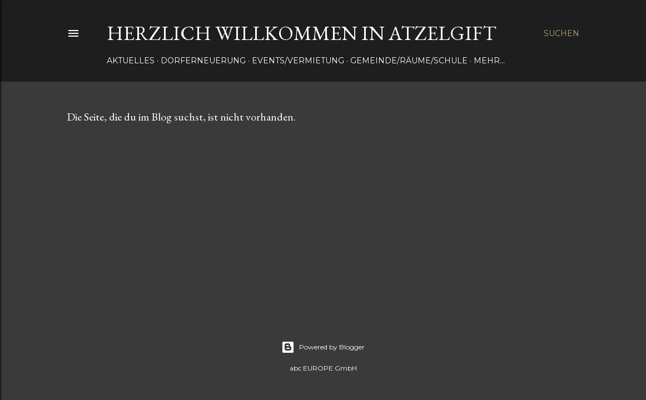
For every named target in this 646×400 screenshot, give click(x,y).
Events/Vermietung (298, 61)
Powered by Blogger (323, 347)
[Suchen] (561, 33)
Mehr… (489, 61)
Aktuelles (131, 61)
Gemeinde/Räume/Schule (409, 61)
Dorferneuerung (203, 61)
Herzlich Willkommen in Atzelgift (301, 33)
